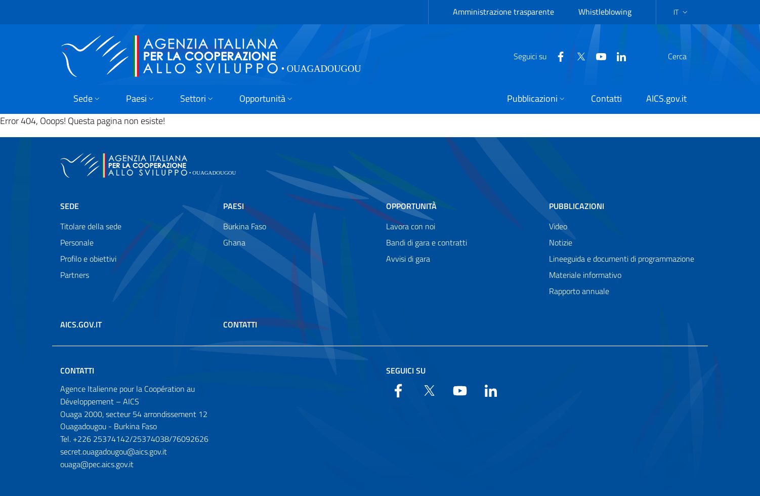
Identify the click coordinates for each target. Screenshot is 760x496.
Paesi (233, 206)
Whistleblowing (604, 12)
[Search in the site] (686, 56)
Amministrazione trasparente (503, 12)
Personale (77, 242)
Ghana (234, 242)
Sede (69, 206)
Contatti (240, 324)
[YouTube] (577, 56)
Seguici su (406, 370)
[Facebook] (536, 56)
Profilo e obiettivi (88, 259)
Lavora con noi (410, 226)
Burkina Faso (244, 226)
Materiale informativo (585, 275)
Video (558, 226)
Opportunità (411, 206)
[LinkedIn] (597, 56)
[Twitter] (556, 56)
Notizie (560, 242)
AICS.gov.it (81, 324)
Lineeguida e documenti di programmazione (621, 259)
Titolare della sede (90, 226)
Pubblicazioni (576, 206)
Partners (74, 275)
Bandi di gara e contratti (426, 242)
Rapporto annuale (579, 291)
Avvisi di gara (408, 259)
